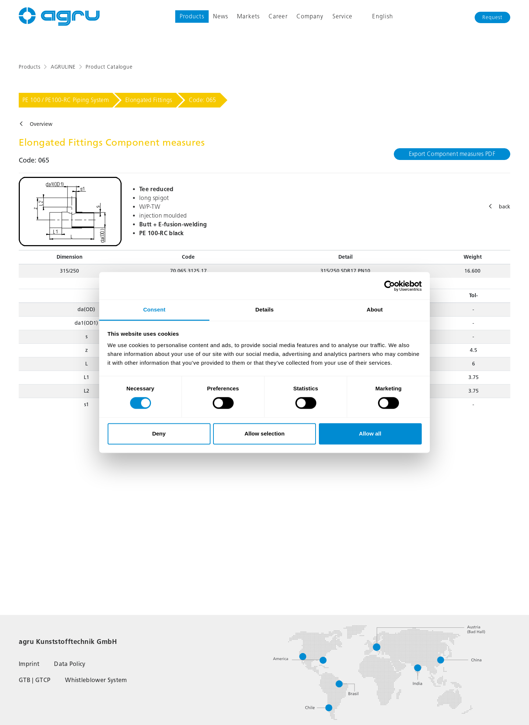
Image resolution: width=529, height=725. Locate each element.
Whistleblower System (96, 680)
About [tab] (375, 309)
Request (492, 17)
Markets (248, 16)
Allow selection (264, 433)
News (220, 16)
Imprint (29, 663)
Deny (159, 433)
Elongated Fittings (148, 99)
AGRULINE (63, 67)
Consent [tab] (154, 309)
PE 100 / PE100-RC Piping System (65, 99)
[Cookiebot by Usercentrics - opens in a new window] (389, 285)
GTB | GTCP (34, 680)
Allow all (370, 433)
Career (278, 16)
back (504, 207)
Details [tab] (264, 309)
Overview (41, 124)
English (377, 16)
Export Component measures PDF (452, 153)
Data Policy (70, 663)
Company (310, 16)
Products (192, 16)
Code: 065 (202, 99)
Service (342, 16)
